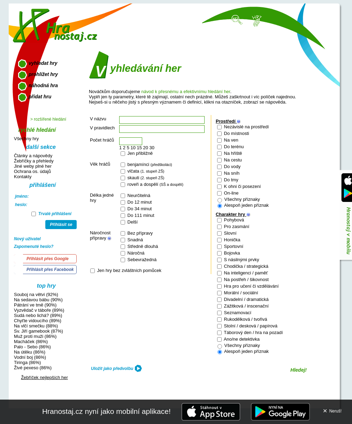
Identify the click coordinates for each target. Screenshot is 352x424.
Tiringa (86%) (27, 362)
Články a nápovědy (33, 155)
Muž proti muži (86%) (35, 336)
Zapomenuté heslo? (33, 246)
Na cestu (232, 159)
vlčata (145, 171)
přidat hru (40, 96)
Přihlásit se (61, 224)
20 (145, 147)
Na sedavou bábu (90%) (38, 299)
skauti (145, 177)
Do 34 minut (139, 208)
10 (132, 147)
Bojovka (231, 253)
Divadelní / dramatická (246, 299)
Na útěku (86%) (29, 352)
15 (139, 147)
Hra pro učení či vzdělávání (251, 286)
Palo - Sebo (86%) (32, 346)
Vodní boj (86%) (30, 357)
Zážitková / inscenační (246, 306)
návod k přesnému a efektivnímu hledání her (185, 91)
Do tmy (230, 179)
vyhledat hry (43, 63)
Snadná (134, 239)
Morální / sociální (240, 292)
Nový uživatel (27, 238)
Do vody (231, 166)
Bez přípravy (139, 233)
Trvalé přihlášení (51, 213)
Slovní (230, 233)
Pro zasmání (236, 226)
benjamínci (149, 164)
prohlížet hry (43, 74)
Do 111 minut (140, 215)
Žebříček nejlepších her (44, 377)
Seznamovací (237, 312)
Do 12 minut (139, 202)
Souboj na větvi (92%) (36, 294)
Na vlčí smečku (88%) (36, 325)
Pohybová (233, 219)
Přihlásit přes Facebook (50, 269)
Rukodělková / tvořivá (245, 319)
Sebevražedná (141, 259)
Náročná (135, 253)
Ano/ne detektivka (241, 339)
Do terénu (233, 146)
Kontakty (22, 176)
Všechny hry (26, 138)
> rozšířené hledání (48, 119)
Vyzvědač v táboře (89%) (39, 310)
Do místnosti (236, 133)
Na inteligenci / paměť (245, 272)
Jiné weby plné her (33, 166)
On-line (230, 193)
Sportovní (233, 246)
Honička (231, 239)
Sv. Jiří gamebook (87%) (38, 331)
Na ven (230, 140)
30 (152, 147)
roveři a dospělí (154, 184)
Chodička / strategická (245, 266)
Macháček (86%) (31, 341)
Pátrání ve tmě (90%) (35, 305)
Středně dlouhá (142, 246)
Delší (132, 222)
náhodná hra (43, 85)
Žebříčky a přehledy (34, 161)
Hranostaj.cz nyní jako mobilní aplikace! (106, 411)
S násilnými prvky (241, 259)
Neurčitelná (138, 195)
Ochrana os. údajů (32, 171)
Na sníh (231, 173)
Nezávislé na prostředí (246, 126)
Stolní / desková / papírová (250, 325)
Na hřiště (232, 153)
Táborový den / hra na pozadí (253, 332)
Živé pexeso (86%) (33, 367)
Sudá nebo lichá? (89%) (38, 315)
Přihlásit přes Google (47, 258)
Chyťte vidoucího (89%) (37, 320)
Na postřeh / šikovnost (246, 279)
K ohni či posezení (242, 186)
